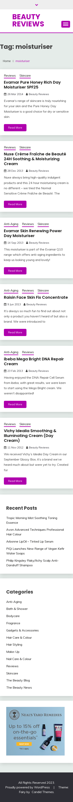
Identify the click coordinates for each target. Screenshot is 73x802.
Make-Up (12, 652)
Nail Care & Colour (18, 659)
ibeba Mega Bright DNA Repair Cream (34, 361)
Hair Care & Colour (19, 637)
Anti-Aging (11, 224)
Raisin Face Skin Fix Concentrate (36, 297)
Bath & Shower (17, 609)
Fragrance (13, 623)
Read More (15, 127)
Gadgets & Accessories (22, 630)
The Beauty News (19, 687)
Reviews (10, 75)
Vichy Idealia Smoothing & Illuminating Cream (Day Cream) (30, 435)
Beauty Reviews (28, 20)
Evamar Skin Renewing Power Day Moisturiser (33, 233)
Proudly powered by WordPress (28, 787)
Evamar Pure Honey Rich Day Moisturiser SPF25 (32, 85)
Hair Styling (14, 644)
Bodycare (13, 616)
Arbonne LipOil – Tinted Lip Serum (29, 541)
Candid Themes (43, 792)
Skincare (25, 75)
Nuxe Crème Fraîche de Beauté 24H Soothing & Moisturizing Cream (35, 158)
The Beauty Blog (18, 680)
